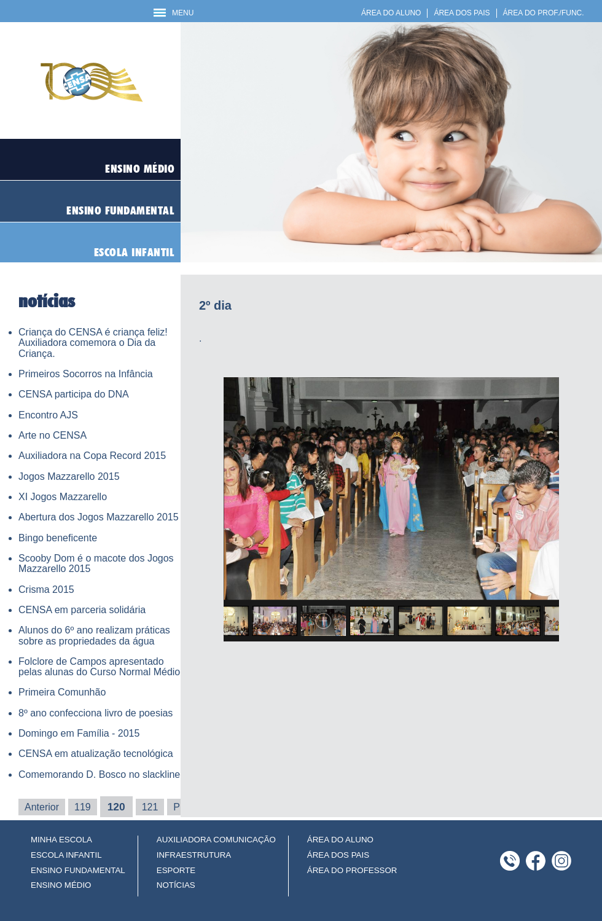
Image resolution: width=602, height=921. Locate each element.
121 (150, 807)
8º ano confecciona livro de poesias (95, 713)
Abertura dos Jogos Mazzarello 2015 (98, 517)
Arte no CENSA (52, 435)
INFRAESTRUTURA (194, 855)
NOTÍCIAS (176, 885)
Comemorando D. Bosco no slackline (99, 774)
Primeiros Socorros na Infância (85, 374)
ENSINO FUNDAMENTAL (78, 870)
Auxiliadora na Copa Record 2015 (92, 455)
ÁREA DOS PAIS (462, 13)
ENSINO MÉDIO (61, 885)
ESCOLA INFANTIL (66, 855)
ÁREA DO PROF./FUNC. (543, 13)
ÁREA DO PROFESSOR (352, 870)
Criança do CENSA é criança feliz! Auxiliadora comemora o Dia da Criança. (93, 343)
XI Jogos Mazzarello (62, 497)
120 (116, 807)
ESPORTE (176, 870)
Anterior (42, 807)
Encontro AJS (48, 415)
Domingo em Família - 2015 (78, 733)
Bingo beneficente (57, 538)
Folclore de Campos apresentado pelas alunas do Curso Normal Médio (99, 666)
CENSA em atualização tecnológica (95, 753)
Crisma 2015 (46, 589)
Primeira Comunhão (62, 692)
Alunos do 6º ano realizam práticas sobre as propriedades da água (94, 635)
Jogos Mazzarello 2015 (69, 476)
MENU (174, 13)
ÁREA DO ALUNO (391, 13)
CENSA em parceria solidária (82, 610)
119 (82, 807)
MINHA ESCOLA (61, 839)
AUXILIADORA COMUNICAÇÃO (216, 839)
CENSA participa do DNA (73, 394)
